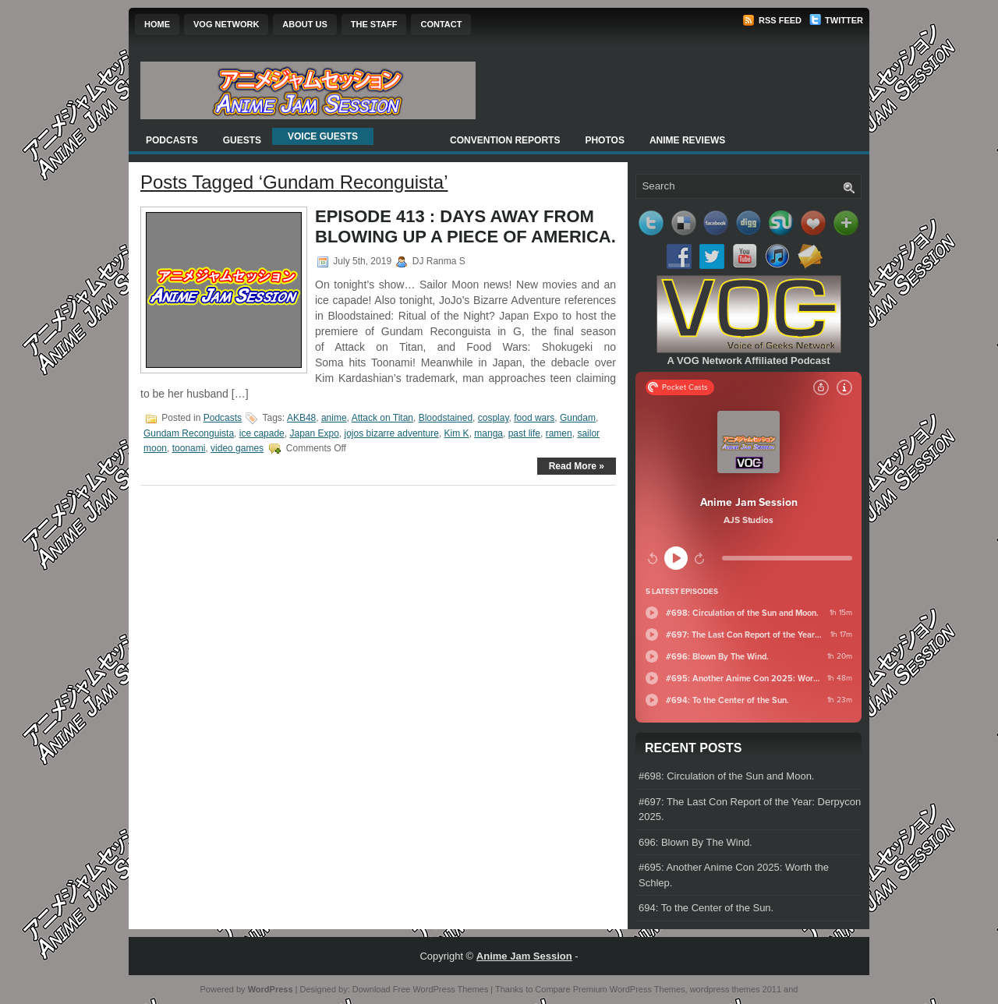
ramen (559, 433)
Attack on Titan (382, 417)
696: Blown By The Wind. (695, 842)
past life (524, 433)
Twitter (836, 20)
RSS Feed (772, 20)
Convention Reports (505, 140)
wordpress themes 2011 (735, 989)
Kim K (456, 433)
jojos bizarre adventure (392, 433)
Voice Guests (323, 136)
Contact (441, 24)
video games (237, 448)
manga (488, 433)
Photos (604, 140)
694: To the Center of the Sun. (706, 908)
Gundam (578, 417)
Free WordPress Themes (440, 989)
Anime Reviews (687, 140)
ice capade (262, 433)
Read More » (576, 466)
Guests (242, 140)
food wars (534, 417)
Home (157, 24)
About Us (304, 24)
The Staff (374, 24)
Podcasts (172, 140)
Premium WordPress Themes (629, 989)
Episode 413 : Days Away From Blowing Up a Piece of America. (465, 226)
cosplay (493, 417)
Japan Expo (313, 433)
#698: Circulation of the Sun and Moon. (726, 776)
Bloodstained (445, 417)
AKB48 (301, 417)
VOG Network (226, 24)
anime (334, 417)
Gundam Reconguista (188, 433)
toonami (189, 448)
